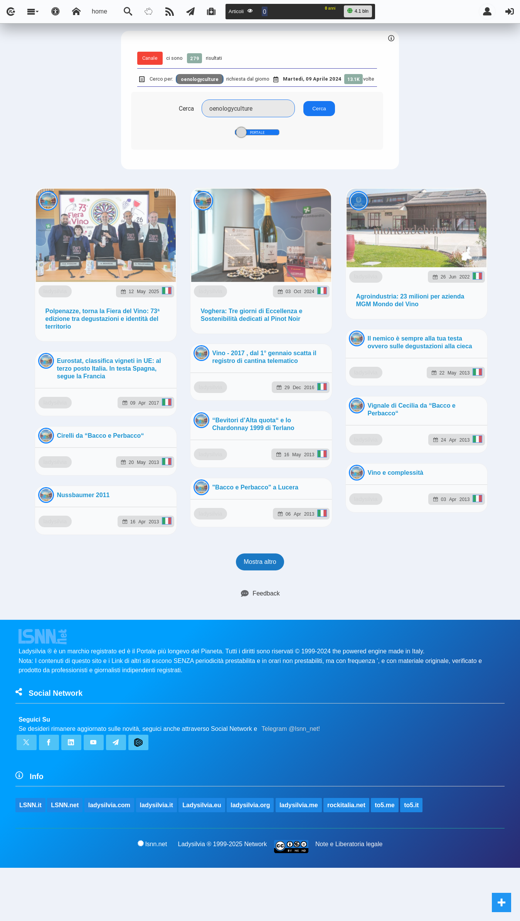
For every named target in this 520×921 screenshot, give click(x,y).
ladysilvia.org (250, 448)
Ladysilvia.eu (201, 448)
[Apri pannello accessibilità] (55, 11)
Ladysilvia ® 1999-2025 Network (222, 487)
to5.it (411, 448)
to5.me (385, 448)
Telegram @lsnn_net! (291, 372)
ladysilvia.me (298, 448)
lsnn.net (152, 487)
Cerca (186, 108)
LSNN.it (30, 448)
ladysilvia (92, 263)
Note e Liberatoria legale (348, 487)
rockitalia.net (346, 448)
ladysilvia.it (156, 448)
